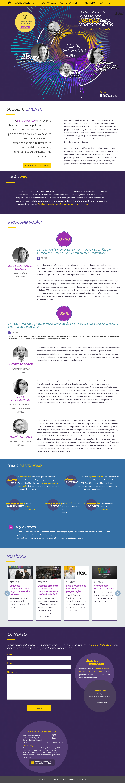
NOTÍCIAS (90, 3)
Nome (9, 654)
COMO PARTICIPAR (70, 3)
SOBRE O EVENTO (25, 3)
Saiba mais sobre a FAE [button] (37, 165)
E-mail (9, 663)
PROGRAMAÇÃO (47, 3)
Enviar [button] (39, 708)
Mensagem (12, 672)
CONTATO (104, 3)
